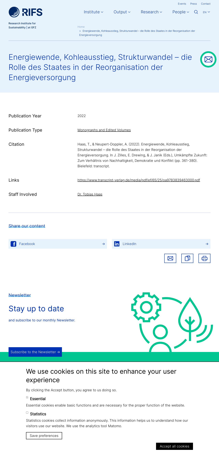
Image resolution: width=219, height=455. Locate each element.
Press (193, 3)
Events (182, 3)
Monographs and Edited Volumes (104, 130)
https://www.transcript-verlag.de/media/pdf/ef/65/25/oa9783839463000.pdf (139, 180)
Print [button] (204, 258)
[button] (187, 258)
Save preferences (44, 436)
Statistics (38, 414)
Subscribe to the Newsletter (33, 352)
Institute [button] (92, 11)
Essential (38, 399)
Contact (205, 3)
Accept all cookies (174, 446)
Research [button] (150, 11)
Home (81, 26)
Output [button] (120, 11)
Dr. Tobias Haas (90, 194)
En (204, 12)
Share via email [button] (170, 258)
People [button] (179, 11)
